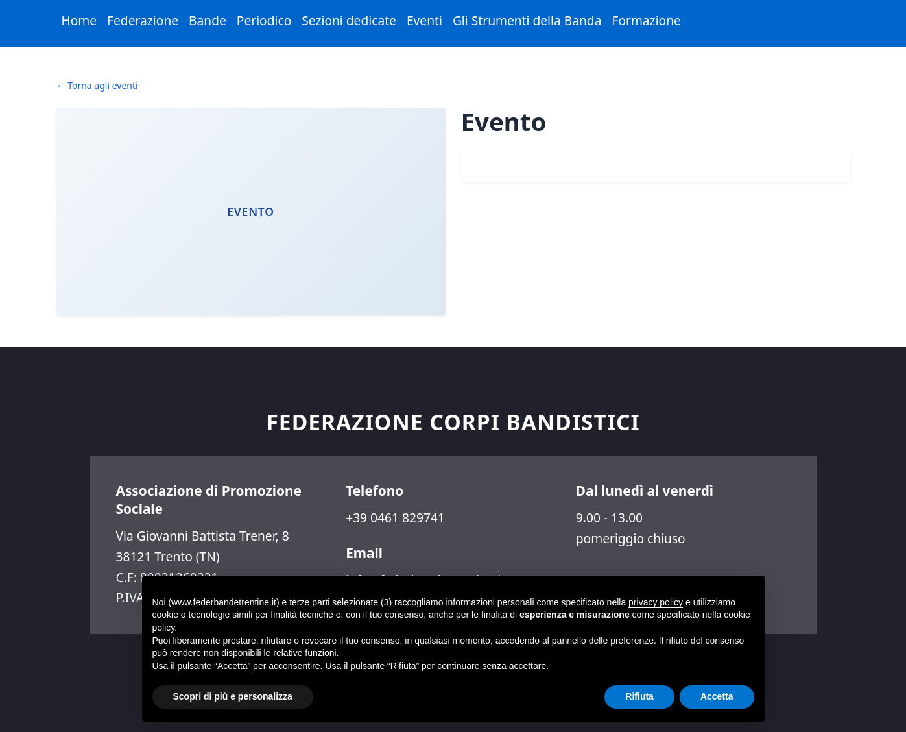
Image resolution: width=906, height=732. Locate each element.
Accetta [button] (716, 696)
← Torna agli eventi (97, 85)
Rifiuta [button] (639, 696)
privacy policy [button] (655, 602)
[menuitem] (79, 21)
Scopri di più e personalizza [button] (232, 696)
